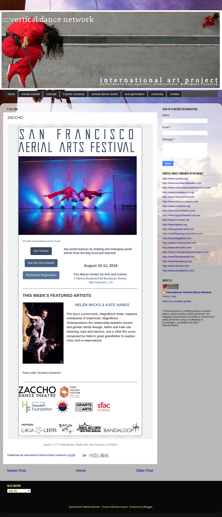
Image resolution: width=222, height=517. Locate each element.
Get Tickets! (41, 251)
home (11, 94)
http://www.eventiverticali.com (179, 242)
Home (81, 471)
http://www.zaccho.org (175, 178)
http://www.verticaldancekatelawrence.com (186, 187)
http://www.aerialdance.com (178, 270)
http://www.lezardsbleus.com (178, 210)
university (157, 94)
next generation (135, 94)
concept (51, 94)
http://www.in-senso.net (175, 219)
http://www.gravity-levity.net (178, 229)
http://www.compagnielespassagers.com (185, 252)
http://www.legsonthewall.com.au (181, 215)
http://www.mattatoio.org (176, 206)
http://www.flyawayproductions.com (182, 233)
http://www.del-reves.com (176, 247)
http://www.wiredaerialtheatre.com (181, 183)
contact (174, 94)
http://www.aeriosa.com (175, 265)
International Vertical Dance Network (188, 292)
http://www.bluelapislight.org (178, 256)
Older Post (144, 471)
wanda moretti (31, 94)
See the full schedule (41, 262)
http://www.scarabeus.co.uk (178, 192)
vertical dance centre (104, 94)
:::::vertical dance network (47, 19)
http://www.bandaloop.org (177, 261)
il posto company (74, 94)
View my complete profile (176, 301)
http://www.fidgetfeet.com (176, 238)
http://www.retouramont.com (178, 196)
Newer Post (16, 471)
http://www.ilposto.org (174, 224)
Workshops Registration (41, 275)
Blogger (147, 507)
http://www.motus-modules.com (180, 201)
